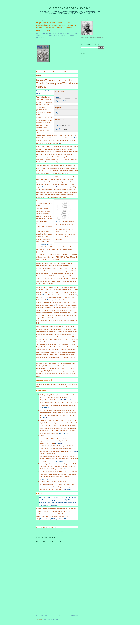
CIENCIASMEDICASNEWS (70, 8)
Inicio (58, 615)
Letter (57, 97)
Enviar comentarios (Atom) (51, 619)
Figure (58, 113)
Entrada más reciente (41, 615)
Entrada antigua (74, 615)
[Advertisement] (51, 600)
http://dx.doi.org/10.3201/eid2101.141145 (53, 519)
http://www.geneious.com (47, 187)
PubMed (68, 400)
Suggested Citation (62, 101)
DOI (62, 400)
